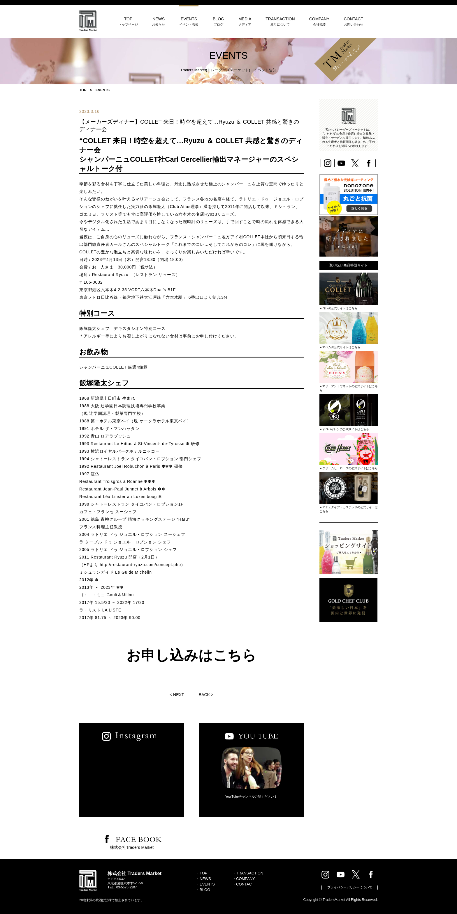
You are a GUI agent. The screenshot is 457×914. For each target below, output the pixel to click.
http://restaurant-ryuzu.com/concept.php (139, 564)
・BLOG (203, 890)
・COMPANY (243, 878)
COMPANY (319, 21)
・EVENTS (205, 884)
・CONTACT (243, 884)
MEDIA (244, 21)
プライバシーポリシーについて (349, 887)
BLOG (218, 21)
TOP (128, 21)
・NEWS (203, 878)
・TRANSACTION (247, 873)
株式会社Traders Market (132, 847)
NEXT (178, 694)
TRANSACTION (280, 21)
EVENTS (188, 21)
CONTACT (353, 21)
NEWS (158, 21)
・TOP (202, 873)
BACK (204, 694)
